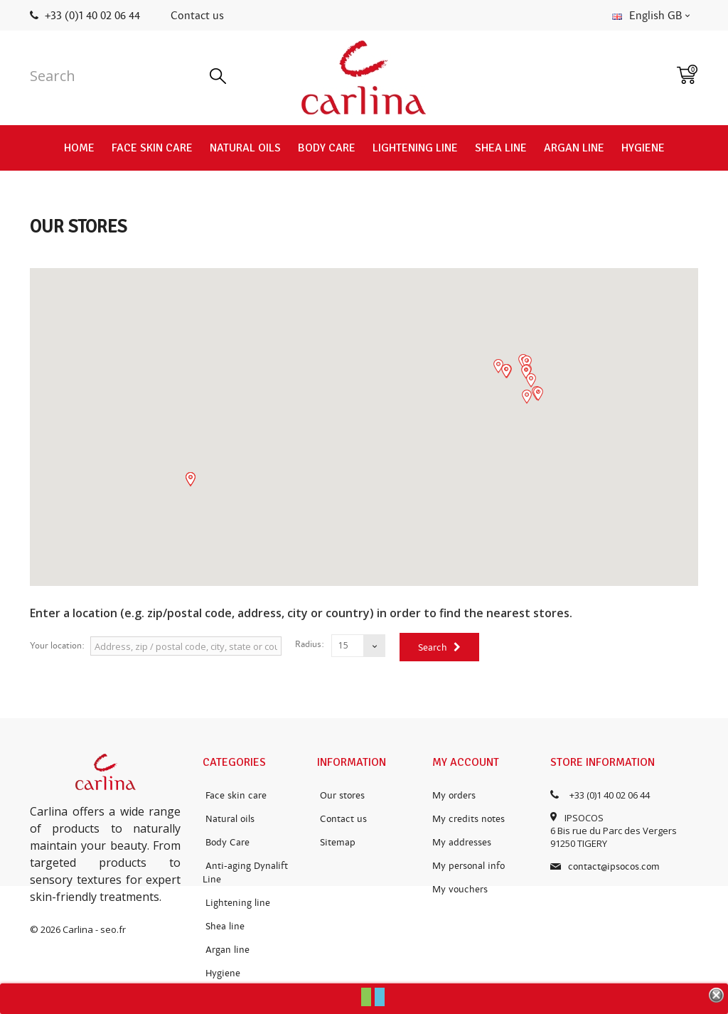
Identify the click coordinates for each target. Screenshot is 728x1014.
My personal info (468, 866)
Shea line (501, 148)
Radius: (309, 644)
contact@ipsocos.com (614, 866)
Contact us (197, 16)
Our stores (341, 795)
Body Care (326, 148)
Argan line (574, 148)
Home (79, 148)
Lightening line (415, 148)
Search (439, 647)
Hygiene (643, 148)
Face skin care (152, 148)
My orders (454, 795)
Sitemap (336, 842)
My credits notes (468, 819)
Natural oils (245, 148)
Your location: (57, 645)
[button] (526, 372)
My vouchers (460, 889)
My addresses (461, 842)
